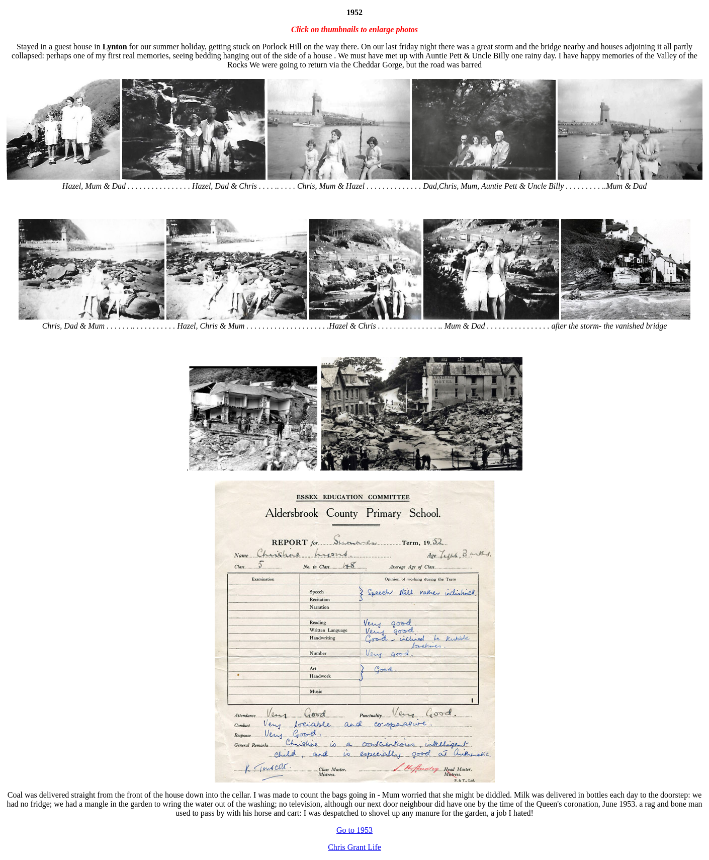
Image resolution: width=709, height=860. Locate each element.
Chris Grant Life (354, 847)
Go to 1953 (354, 830)
